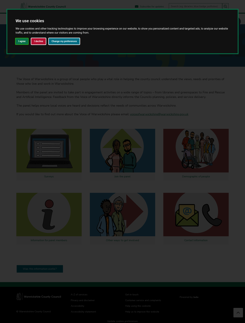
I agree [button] (22, 41)
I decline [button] (38, 41)
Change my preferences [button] (64, 41)
